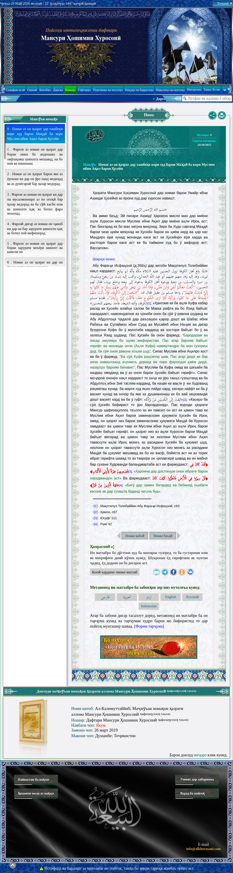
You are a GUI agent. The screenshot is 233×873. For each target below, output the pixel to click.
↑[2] (95, 512)
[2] (184, 399)
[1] (149, 303)
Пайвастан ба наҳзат (33, 779)
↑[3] (95, 518)
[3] (130, 471)
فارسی (105, 597)
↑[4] (95, 524)
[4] (120, 485)
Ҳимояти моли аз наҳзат (36, 793)
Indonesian (149, 606)
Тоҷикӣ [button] (224, 3)
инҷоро (200, 755)
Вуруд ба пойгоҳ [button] (192, 793)
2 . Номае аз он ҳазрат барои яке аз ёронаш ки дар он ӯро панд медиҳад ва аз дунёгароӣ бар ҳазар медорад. (35, 179)
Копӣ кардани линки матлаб (114, 572)
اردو (148, 597)
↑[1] (95, 506)
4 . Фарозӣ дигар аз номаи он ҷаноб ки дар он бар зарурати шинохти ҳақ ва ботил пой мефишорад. (35, 228)
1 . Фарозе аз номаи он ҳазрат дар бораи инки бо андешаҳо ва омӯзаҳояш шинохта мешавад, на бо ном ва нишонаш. (35, 156)
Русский (192, 597)
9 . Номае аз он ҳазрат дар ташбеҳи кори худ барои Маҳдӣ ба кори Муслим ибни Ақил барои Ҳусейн (35, 134)
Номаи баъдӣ (162, 536)
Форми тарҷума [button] (149, 626)
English (170, 597)
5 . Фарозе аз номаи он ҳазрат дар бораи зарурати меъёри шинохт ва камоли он (35, 248)
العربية (127, 597)
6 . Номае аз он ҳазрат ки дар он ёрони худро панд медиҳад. (35, 264)
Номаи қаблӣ (134, 536)
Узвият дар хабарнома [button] (197, 779)
